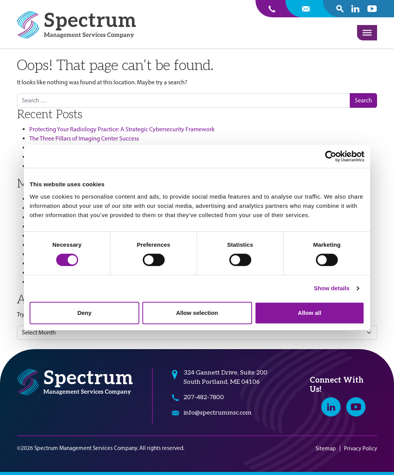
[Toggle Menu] (367, 32)
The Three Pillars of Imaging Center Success (84, 138)
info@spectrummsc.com (218, 412)
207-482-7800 (204, 397)
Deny (84, 312)
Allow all (309, 312)
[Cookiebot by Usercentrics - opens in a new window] (330, 156)
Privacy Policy (360, 448)
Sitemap (326, 448)
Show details (332, 288)
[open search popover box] (340, 8)
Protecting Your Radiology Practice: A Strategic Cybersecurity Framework (122, 129)
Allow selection (197, 312)
